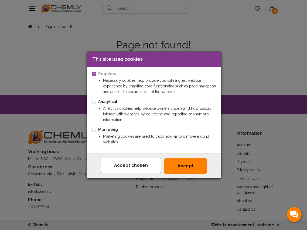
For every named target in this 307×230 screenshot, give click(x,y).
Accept (186, 165)
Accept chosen (131, 165)
